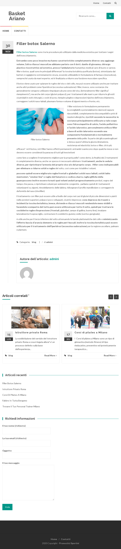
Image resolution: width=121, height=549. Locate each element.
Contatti (107, 3)
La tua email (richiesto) (26, 440)
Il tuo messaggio (28, 481)
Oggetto (26, 453)
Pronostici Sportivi (69, 543)
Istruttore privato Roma (31, 332)
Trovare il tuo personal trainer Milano (21, 406)
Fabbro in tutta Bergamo (14, 400)
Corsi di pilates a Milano (91, 332)
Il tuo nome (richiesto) (26, 428)
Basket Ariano (17, 15)
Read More (50, 355)
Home (96, 3)
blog (34, 242)
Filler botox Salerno (11, 383)
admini (49, 242)
